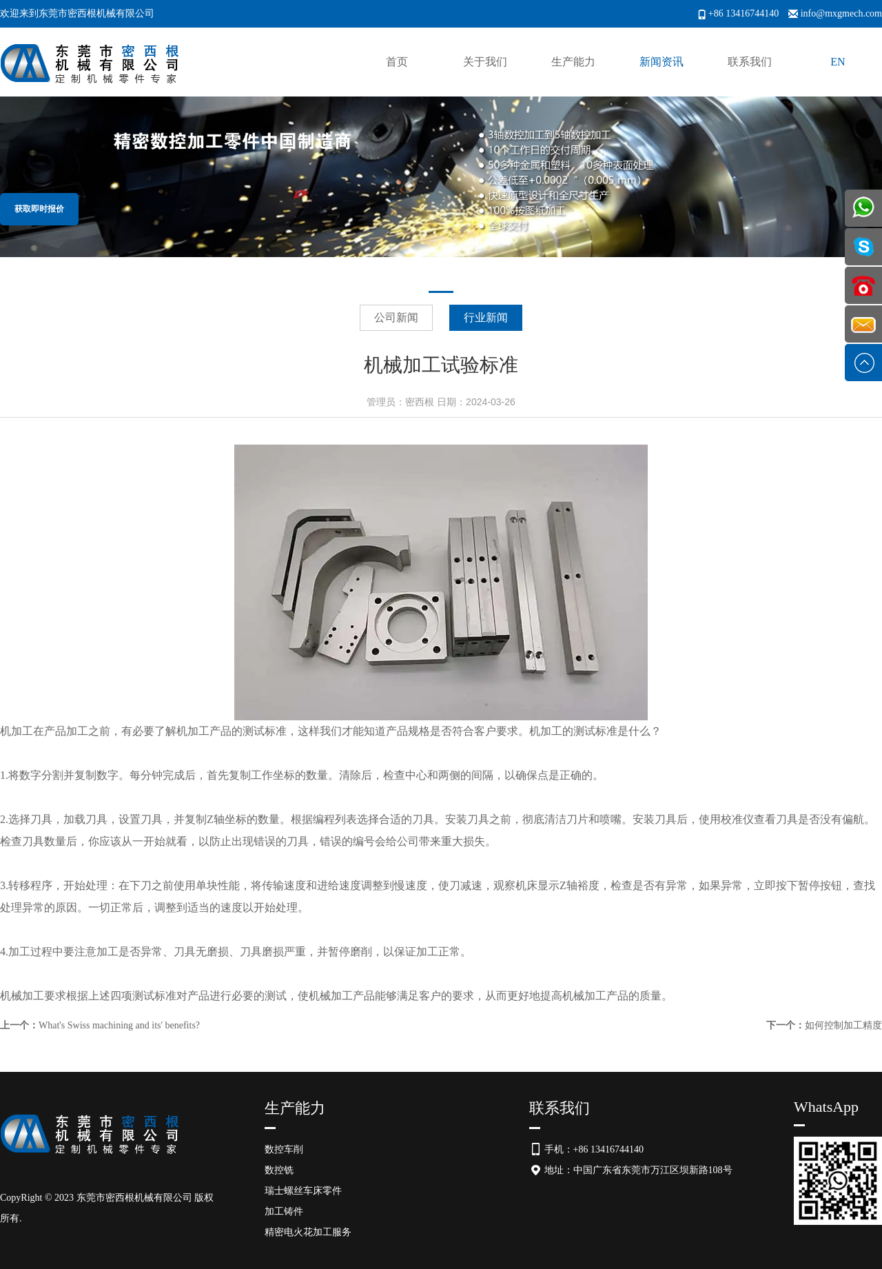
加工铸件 (284, 1211)
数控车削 (284, 1149)
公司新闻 (396, 317)
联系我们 (750, 62)
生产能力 (573, 62)
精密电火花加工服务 (308, 1232)
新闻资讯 (661, 62)
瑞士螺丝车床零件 (303, 1191)
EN (837, 62)
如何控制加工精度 (843, 1025)
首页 (397, 62)
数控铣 (279, 1170)
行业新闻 (486, 317)
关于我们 (485, 62)
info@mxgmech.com (841, 13)
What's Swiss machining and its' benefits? (119, 1025)
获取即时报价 (39, 209)
